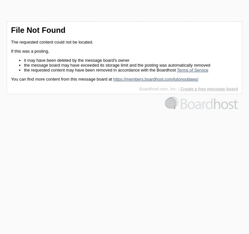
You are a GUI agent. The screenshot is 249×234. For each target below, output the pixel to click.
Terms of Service (192, 70)
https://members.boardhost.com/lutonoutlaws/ (155, 79)
